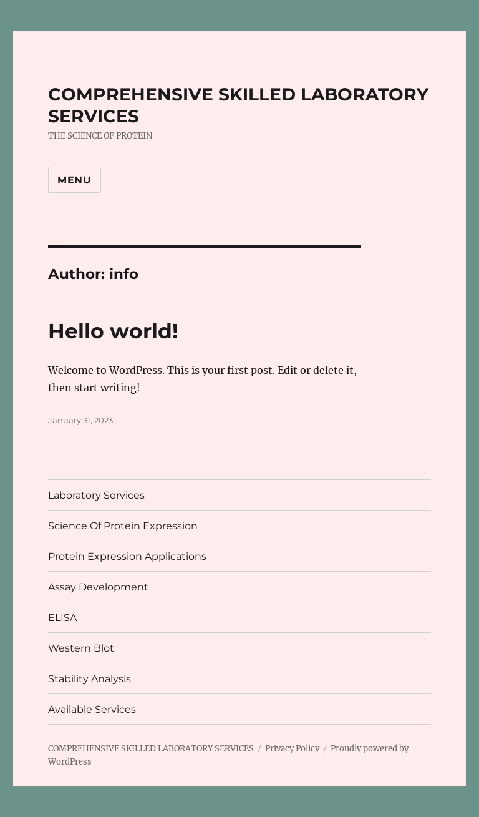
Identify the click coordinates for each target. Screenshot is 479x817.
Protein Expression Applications (127, 556)
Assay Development (98, 587)
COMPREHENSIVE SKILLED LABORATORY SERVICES (151, 748)
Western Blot (81, 648)
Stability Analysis (89, 679)
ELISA (62, 618)
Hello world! (113, 330)
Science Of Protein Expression (123, 526)
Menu (74, 180)
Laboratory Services (96, 495)
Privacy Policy (292, 748)
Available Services (92, 709)
